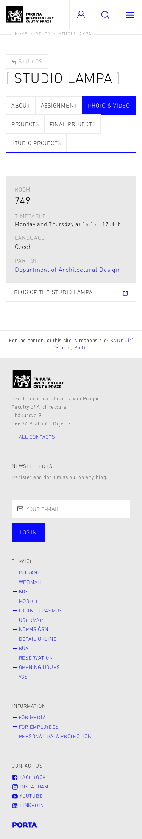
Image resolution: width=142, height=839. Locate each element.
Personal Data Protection (55, 736)
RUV (24, 648)
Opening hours (39, 667)
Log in (28, 532)
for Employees (39, 727)
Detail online (38, 639)
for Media (32, 717)
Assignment (59, 105)
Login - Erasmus (41, 610)
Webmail (30, 582)
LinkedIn (28, 805)
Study (43, 33)
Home (21, 33)
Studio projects (36, 143)
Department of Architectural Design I (69, 269)
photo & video (109, 105)
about (20, 105)
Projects (25, 124)
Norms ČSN (33, 629)
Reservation (36, 658)
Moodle (29, 601)
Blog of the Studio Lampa (71, 292)
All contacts (37, 437)
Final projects (73, 124)
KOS (24, 591)
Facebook (29, 777)
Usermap (31, 620)
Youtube (27, 796)
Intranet (31, 572)
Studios (26, 61)
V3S (23, 677)
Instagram (30, 786)
